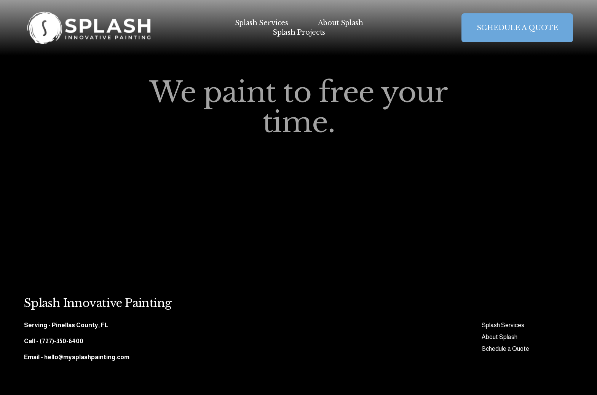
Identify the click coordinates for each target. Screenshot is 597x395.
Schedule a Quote (505, 348)
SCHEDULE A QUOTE (517, 28)
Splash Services (261, 23)
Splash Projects (299, 32)
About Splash (340, 23)
